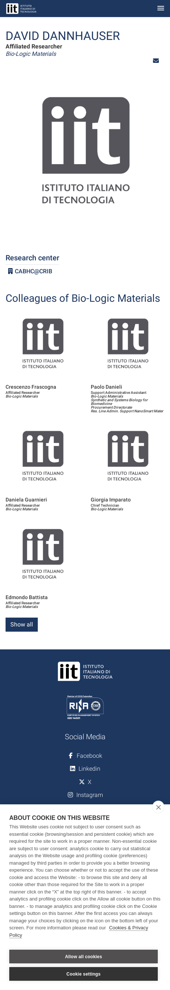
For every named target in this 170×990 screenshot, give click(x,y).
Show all (21, 624)
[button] (155, 60)
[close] (158, 807)
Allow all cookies (83, 956)
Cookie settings (83, 974)
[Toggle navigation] (160, 9)
